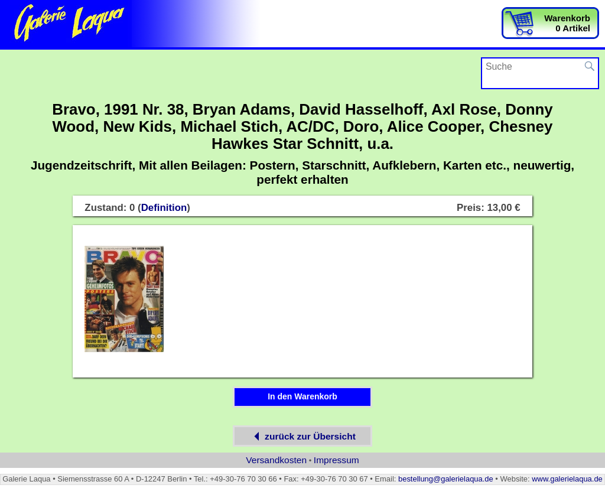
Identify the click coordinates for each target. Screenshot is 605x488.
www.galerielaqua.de (567, 478)
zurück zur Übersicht (302, 436)
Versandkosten (276, 460)
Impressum (336, 460)
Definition (164, 207)
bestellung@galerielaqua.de (445, 478)
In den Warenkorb (302, 396)
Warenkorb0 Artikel (567, 23)
